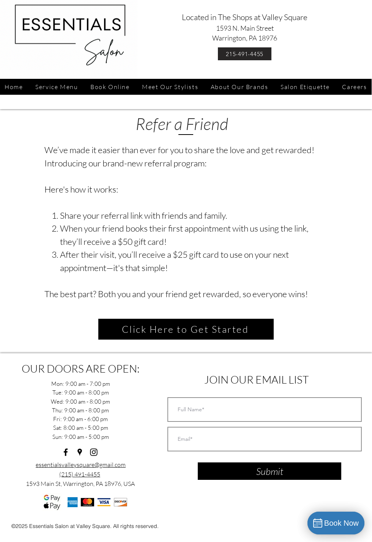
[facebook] (66, 452)
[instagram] (94, 452)
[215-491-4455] (244, 53)
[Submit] (269, 471)
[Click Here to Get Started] (186, 329)
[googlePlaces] (80, 452)
